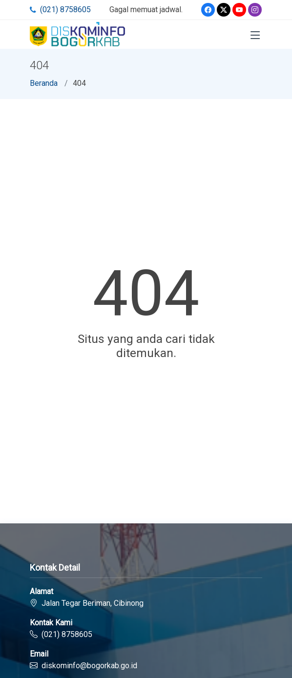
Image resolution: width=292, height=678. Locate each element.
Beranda (44, 83)
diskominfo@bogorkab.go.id (89, 665)
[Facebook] (208, 10)
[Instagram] (255, 10)
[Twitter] (223, 10)
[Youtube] (239, 10)
